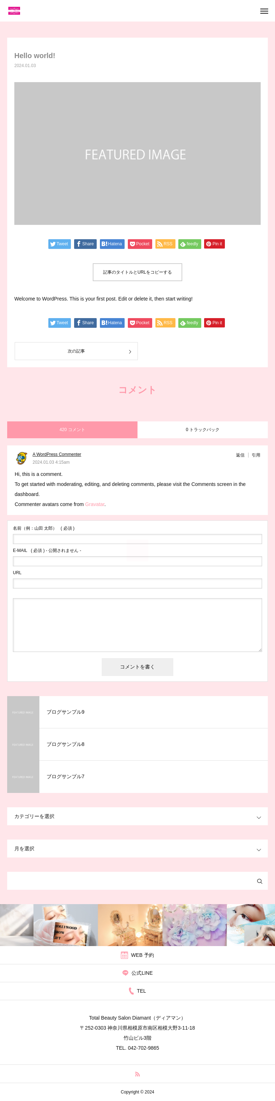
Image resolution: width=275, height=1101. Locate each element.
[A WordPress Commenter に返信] (242, 455)
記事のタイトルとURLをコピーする (137, 272)
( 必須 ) (43, 528)
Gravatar (95, 504)
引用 (256, 455)
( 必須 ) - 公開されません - (47, 550)
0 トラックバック (202, 429)
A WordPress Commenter (57, 454)
